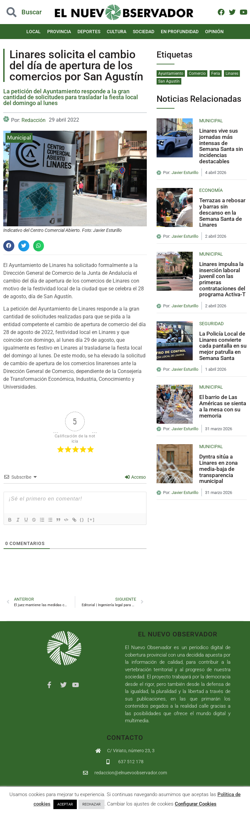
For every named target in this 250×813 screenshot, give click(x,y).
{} (91, 519)
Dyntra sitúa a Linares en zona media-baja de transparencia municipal (218, 468)
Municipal (19, 137)
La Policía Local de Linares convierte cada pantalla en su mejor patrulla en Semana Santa (222, 345)
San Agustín (169, 81)
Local (33, 31)
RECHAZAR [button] (91, 804)
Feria (215, 73)
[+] (100, 519)
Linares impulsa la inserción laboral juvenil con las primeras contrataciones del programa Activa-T (222, 279)
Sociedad (143, 31)
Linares (232, 73)
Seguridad (211, 323)
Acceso (135, 477)
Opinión (214, 31)
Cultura (116, 31)
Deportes (88, 31)
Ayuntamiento (170, 73)
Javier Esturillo (185, 173)
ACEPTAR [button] (65, 804)
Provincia (59, 31)
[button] (8, 245)
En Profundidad (180, 31)
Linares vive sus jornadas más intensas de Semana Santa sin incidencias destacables (221, 145)
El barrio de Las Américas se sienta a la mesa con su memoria (222, 406)
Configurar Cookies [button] (195, 804)
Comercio (197, 73)
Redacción (33, 120)
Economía (211, 190)
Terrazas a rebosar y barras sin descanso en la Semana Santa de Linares (222, 212)
